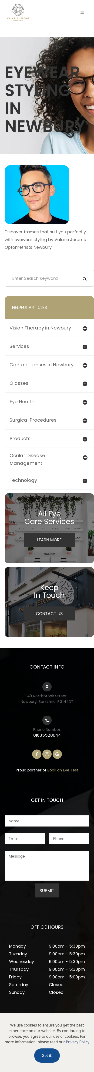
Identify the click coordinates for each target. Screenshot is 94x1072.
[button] (82, 12)
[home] (28, 12)
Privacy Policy (77, 1041)
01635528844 (47, 735)
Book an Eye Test (62, 770)
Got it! (47, 1055)
